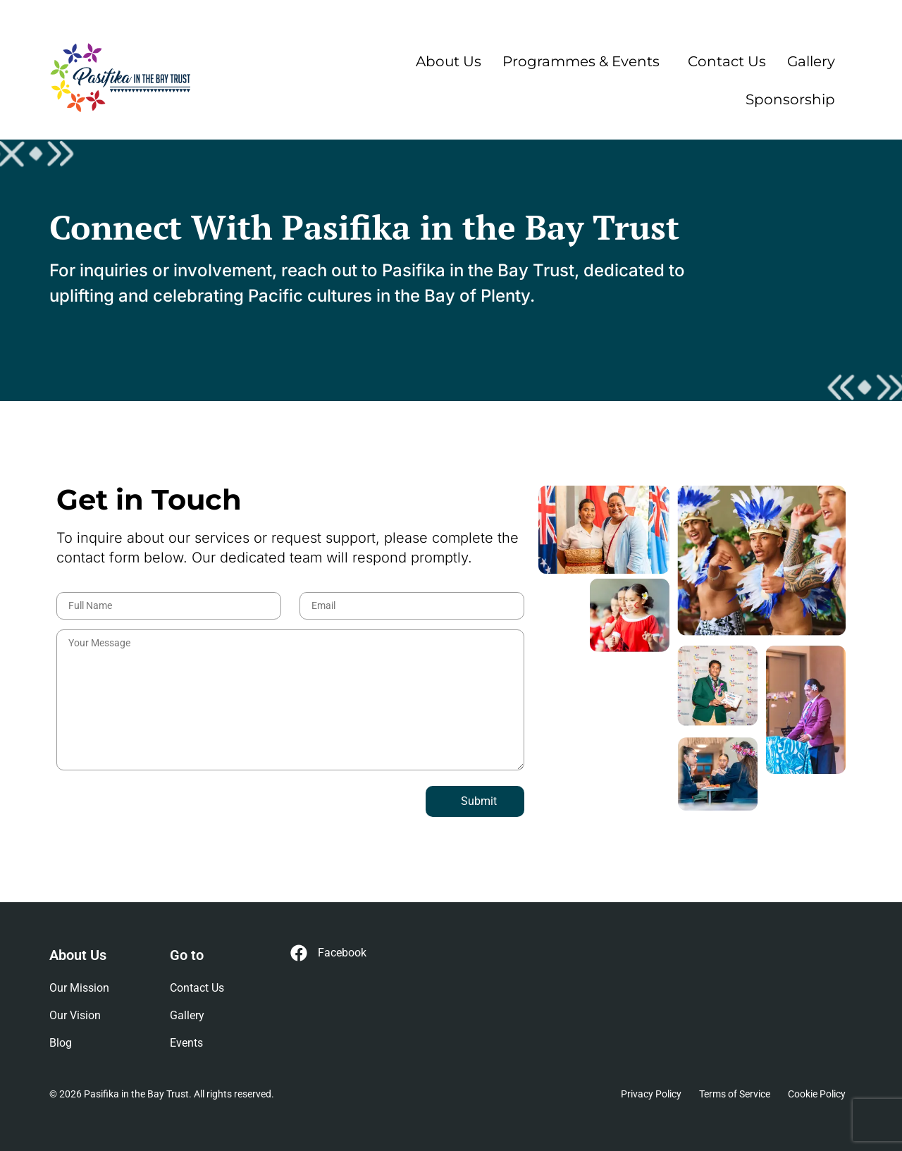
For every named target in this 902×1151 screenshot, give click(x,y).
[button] (584, 61)
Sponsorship (790, 99)
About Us (448, 61)
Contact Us (727, 61)
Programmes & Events (581, 61)
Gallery (811, 61)
